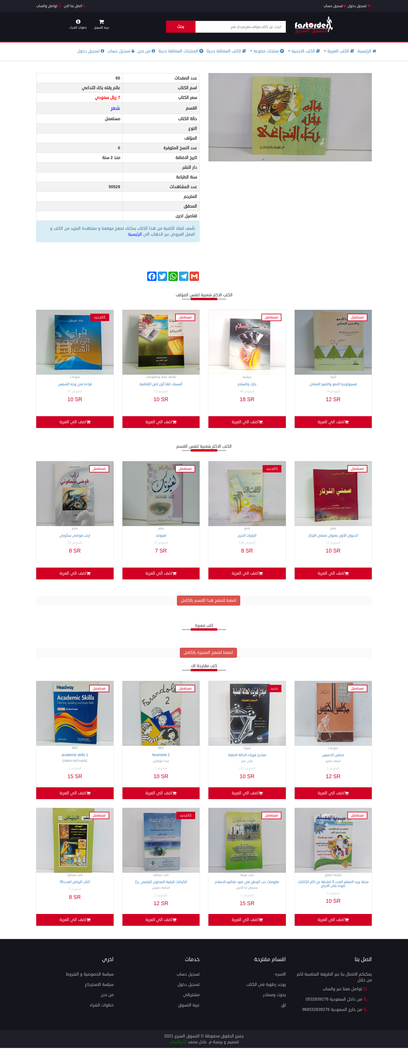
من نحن (146, 51)
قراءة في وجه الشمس (75, 384)
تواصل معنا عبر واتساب (345, 994)
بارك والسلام (247, 384)
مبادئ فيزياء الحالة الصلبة (247, 757)
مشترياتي (191, 1000)
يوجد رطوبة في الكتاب (266, 989)
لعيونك (161, 536)
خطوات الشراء (102, 1010)
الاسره (280, 979)
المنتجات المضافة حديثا (180, 51)
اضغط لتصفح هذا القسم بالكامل (208, 603)
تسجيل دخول (359, 6)
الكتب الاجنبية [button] (304, 51)
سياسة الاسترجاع (99, 989)
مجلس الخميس (333, 757)
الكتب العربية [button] (339, 51)
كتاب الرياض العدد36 (75, 885)
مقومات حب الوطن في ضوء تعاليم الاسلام (247, 885)
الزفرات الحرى (247, 536)
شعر (115, 108)
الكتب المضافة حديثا (226, 51)
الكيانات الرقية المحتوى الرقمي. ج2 (161, 885)
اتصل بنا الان (75, 6)
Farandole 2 (161, 757)
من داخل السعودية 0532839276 (336, 1004)
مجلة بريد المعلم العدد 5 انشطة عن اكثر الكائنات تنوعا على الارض (333, 887)
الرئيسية (366, 51)
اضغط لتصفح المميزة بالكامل (208, 655)
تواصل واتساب (48, 6)
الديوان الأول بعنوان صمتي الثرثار (333, 536)
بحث (180, 26)
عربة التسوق (189, 1010)
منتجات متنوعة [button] (267, 51)
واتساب (178, 1047)
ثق (283, 1010)
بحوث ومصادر (274, 1000)
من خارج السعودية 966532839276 (334, 1014)
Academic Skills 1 (75, 757)
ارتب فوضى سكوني (74, 536)
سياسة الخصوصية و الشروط (90, 979)
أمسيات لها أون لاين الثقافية (161, 384)
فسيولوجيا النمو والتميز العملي (333, 384)
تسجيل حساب (335, 6)
